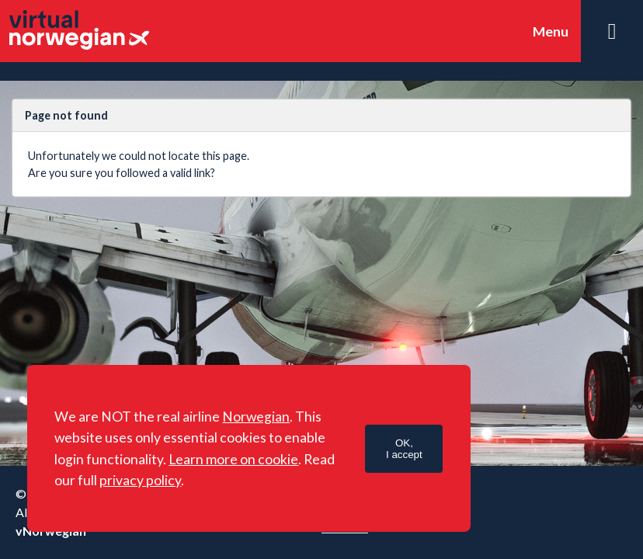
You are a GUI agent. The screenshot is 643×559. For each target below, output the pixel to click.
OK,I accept (404, 448)
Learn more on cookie (233, 459)
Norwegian (256, 416)
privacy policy (140, 480)
